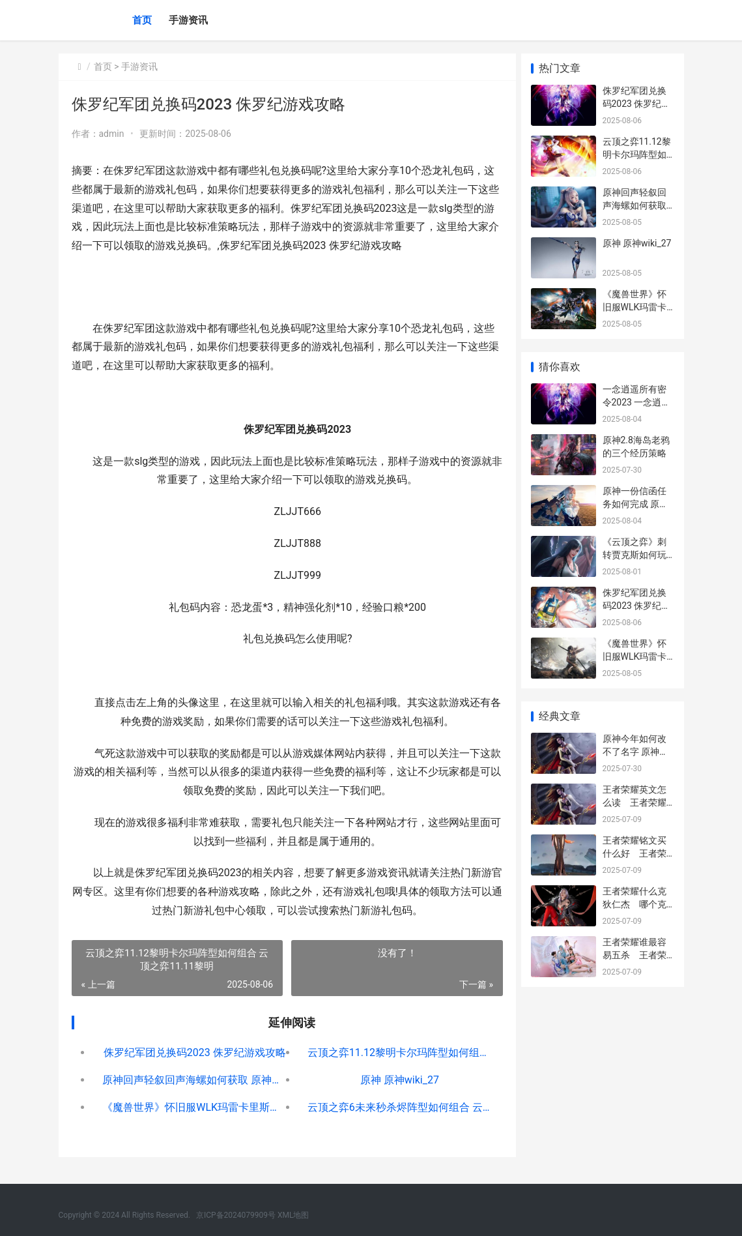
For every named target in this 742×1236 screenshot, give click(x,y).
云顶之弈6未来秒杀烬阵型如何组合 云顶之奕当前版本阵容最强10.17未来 (393, 1107)
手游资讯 (188, 20)
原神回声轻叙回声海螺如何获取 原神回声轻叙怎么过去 (192, 1080)
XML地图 (293, 1215)
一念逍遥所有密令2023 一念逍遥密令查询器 (637, 402)
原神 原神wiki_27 (393, 1080)
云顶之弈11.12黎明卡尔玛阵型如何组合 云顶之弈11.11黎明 (393, 1052)
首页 (142, 20)
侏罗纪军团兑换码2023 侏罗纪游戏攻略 (192, 1052)
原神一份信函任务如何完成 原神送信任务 (635, 504)
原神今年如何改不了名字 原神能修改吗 (635, 751)
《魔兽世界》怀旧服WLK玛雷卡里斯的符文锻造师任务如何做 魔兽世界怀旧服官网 (192, 1107)
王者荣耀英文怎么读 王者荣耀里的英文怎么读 (634, 802)
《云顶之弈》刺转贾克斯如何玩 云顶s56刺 (634, 554)
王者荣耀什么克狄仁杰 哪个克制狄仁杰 (634, 904)
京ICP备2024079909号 (236, 1215)
